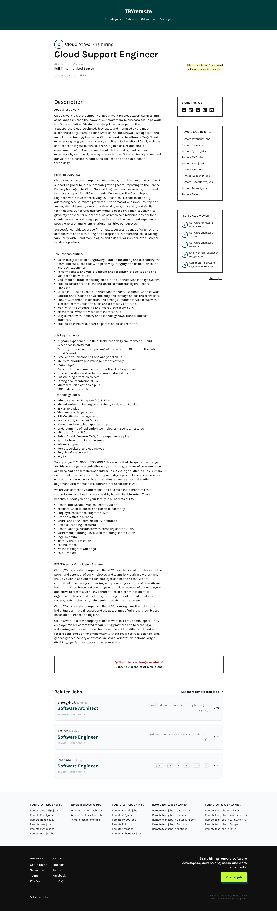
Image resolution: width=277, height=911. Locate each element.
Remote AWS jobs (192, 157)
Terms (34, 875)
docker (164, 705)
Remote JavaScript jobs (196, 138)
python (194, 705)
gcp (206, 765)
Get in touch (149, 19)
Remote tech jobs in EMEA (220, 829)
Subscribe (132, 19)
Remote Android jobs (194, 188)
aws (69, 75)
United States (83, 68)
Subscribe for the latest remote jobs (139, 667)
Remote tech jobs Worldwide (222, 810)
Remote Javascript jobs (44, 810)
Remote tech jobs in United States (172, 810)
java (205, 705)
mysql (187, 734)
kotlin (166, 734)
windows (81, 75)
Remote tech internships (85, 819)
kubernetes (179, 705)
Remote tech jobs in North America (226, 815)
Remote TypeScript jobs (196, 175)
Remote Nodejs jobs (194, 163)
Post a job (165, 19)
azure (59, 75)
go (178, 765)
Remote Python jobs (194, 151)
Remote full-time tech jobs (86, 810)
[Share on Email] (211, 110)
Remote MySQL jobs (124, 819)
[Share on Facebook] (184, 110)
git (206, 739)
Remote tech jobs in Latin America (225, 819)
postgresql (201, 710)
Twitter (58, 870)
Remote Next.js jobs (42, 833)
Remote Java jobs (192, 169)
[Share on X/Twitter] (197, 110)
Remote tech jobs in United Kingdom (174, 819)
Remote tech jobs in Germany (170, 824)
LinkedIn (59, 865)
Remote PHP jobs (122, 824)
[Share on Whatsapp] (204, 110)
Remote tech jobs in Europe (221, 824)
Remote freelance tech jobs (86, 815)
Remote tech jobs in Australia (170, 829)
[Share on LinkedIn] (191, 110)
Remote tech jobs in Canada (169, 815)
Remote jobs (114, 19)
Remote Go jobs (191, 194)
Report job (215, 278)
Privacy (35, 881)
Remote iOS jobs (122, 815)
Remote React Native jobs (197, 182)
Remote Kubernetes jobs (126, 833)
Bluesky (58, 881)
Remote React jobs (193, 145)
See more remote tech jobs (200, 692)
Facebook (59, 875)
